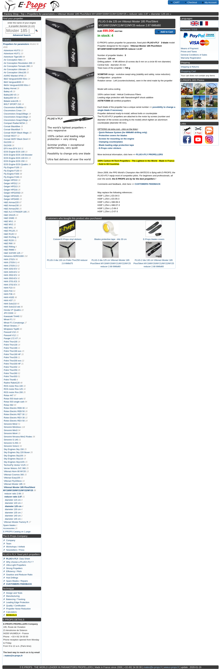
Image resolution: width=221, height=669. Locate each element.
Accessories (9, 528)
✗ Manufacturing (11, 596)
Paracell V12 (10, 335)
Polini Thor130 (10, 345)
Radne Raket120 (12, 382)
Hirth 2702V (9, 259)
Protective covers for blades (113, 135)
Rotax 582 (8, 405)
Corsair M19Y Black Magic (16, 132)
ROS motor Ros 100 (13, 386)
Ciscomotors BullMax (14, 107)
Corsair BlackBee (12, 126)
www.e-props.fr (171, 667)
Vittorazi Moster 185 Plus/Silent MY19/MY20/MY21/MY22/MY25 (91, 14)
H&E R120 (9, 234)
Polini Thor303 (10, 376)
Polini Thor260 (10, 373)
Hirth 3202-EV (10, 269)
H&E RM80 (9, 250)
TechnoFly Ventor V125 (15, 465)
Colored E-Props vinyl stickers (67, 239)
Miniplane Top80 (11, 329)
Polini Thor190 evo (12, 351)
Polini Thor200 (10, 357)
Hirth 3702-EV (10, 284)
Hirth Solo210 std (12, 307)
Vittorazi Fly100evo (13, 481)
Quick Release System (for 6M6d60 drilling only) (123, 132)
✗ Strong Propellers (13, 568)
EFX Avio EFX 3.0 (12, 148)
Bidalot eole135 (11, 101)
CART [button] (175, 2)
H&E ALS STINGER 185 (15, 212)
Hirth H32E (9, 297)
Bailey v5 (8, 91)
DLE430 (7, 145)
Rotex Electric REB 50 (14, 411)
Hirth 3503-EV (10, 278)
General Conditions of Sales (194, 55)
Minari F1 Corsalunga (14, 322)
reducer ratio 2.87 (138, 14)
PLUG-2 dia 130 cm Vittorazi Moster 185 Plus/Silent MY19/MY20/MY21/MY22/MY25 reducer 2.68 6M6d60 (153, 263)
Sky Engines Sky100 (13, 455)
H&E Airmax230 (11, 205)
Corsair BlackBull (12, 129)
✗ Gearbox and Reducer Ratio (17, 574)
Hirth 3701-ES (10, 281)
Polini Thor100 (10, 341)
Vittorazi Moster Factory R (16, 522)
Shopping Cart (188, 71)
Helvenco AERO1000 (14, 256)
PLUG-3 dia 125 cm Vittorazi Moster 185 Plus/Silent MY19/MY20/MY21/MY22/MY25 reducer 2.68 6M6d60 (110, 263)
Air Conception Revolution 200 (18, 63)
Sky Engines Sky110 (13, 458)
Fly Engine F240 (11, 177)
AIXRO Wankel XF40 (14, 76)
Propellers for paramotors (41, 14)
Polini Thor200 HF (12, 364)
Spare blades (9, 525)
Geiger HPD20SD (12, 193)
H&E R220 (9, 240)
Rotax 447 (8, 395)
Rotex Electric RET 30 (14, 414)
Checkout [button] (190, 2)
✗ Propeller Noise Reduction (17, 608)
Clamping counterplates (111, 142)
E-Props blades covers (153, 239)
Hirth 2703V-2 (10, 265)
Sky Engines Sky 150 (14, 449)
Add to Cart (165, 31)
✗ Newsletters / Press (13, 550)
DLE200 (7, 142)
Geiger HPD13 (11, 186)
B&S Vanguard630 (12, 82)
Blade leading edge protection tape (116, 145)
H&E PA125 (9, 231)
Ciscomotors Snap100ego (16, 114)
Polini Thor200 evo (12, 360)
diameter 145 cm (13, 519)
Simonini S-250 (11, 443)
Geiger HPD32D (11, 196)
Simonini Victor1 (11, 446)
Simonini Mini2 (11, 424)
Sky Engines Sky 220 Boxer (17, 452)
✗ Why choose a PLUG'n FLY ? (18, 562)
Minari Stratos (10, 326)
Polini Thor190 (10, 348)
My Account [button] (209, 2)
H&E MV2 (8, 224)
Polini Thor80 (10, 379)
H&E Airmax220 (11, 202)
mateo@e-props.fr (14, 655)
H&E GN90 (9, 218)
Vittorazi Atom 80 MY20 (15, 471)
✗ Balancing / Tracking (14, 599)
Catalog (7, 39)
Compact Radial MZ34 (14, 123)
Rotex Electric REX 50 (14, 420)
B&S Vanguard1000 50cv (15, 79)
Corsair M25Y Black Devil (16, 139)
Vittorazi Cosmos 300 (14, 474)
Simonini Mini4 (11, 433)
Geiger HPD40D (11, 199)
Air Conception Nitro (13, 60)
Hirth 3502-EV (10, 275)
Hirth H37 (8, 300)
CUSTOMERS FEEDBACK (148, 184)
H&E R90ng (9, 246)
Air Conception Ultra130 (15, 72)
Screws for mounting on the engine (116, 139)
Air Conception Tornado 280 (17, 66)
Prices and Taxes (189, 51)
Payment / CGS (188, 29)
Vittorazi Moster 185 (13, 484)
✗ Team (7, 543)
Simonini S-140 (11, 439)
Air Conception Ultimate (15, 69)
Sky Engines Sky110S (14, 462)
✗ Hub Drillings (10, 577)
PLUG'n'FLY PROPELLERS (149, 154)
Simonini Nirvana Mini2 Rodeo (18, 436)
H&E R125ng (10, 237)
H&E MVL (8, 227)
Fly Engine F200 (11, 174)
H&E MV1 (8, 221)
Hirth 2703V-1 (10, 262)
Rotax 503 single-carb (14, 401)
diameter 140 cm (13, 515)
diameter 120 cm (13, 503)
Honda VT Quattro (12, 310)
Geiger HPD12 (11, 183)
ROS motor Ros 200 (13, 392)
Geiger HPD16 (11, 189)
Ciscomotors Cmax (13, 110)
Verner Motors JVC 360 (15, 468)
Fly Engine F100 (11, 167)
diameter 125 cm (160, 14)
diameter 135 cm (13, 512)
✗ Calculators (10, 612)
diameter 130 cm (13, 509)
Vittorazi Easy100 (12, 477)
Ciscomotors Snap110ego (16, 117)
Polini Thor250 (10, 370)
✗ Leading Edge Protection (16, 602)
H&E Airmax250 (11, 208)
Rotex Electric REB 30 (14, 408)
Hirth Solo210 (10, 303)
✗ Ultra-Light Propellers (14, 565)
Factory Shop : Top (14, 14)
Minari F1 (8, 319)
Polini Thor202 (10, 367)
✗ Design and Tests (12, 593)
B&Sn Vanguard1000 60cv (16, 85)
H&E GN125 (9, 215)
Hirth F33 (8, 291)
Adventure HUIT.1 (12, 53)
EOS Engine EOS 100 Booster (18, 155)
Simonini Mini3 (11, 430)
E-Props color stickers (110, 148)
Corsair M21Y (10, 136)
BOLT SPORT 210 (12, 104)
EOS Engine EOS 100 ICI (16, 158)
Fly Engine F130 (11, 170)
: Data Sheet (16, 558)
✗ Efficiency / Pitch (12, 571)
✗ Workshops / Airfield (14, 546)
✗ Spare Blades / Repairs (15, 581)
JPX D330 (8, 313)
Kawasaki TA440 (11, 316)
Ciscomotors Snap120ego (16, 120)
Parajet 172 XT (11, 338)
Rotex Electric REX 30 (14, 417)
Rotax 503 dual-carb (13, 398)
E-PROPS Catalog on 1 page (17, 531)
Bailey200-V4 (10, 98)
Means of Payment (189, 48)
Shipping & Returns (190, 67)
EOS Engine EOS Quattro (16, 164)
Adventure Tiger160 (13, 57)
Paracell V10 (10, 332)
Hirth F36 (8, 294)
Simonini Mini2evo (12, 427)
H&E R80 (8, 243)
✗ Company (9, 540)
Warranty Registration (191, 58)
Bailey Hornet (10, 88)
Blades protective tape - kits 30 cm (110, 239)
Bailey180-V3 (10, 95)
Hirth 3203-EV (10, 272)
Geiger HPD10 (11, 180)
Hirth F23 (8, 288)
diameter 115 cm (13, 500)
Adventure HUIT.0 (12, 50)
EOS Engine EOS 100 (14, 151)
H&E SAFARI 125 (12, 253)
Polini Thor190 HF (12, 354)
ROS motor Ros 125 (13, 389)
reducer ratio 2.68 (12, 493)
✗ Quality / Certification (14, 605)
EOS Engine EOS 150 (14, 161)
